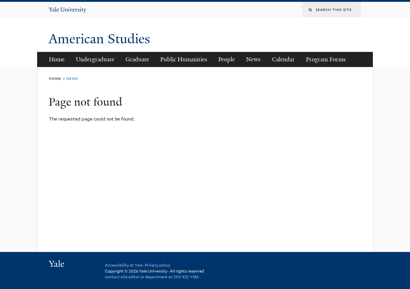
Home (57, 59)
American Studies (101, 38)
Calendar (283, 59)
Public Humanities (183, 59)
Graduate (137, 59)
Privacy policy (157, 265)
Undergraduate (95, 59)
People (226, 59)
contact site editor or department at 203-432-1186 (152, 277)
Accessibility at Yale (124, 265)
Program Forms (326, 59)
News (253, 59)
